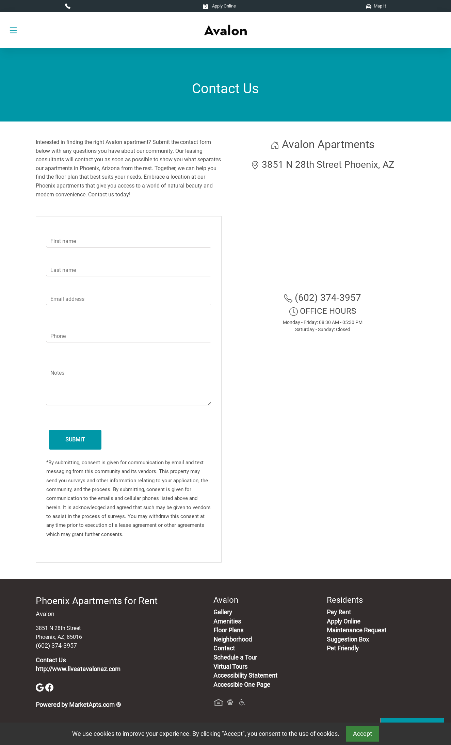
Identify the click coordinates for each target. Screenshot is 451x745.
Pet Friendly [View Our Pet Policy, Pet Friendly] (343, 648)
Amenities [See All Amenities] (227, 621)
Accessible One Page (241, 684)
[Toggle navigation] (13, 30)
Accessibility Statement (245, 675)
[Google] (40, 687)
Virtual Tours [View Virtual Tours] (230, 666)
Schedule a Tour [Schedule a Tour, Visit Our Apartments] (235, 657)
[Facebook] (49, 687)
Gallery (222, 612)
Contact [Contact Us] (224, 648)
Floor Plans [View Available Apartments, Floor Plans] (228, 630)
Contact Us (51, 660)
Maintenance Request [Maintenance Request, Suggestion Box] (356, 630)
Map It (376, 6)
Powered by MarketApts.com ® (78, 704)
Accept (362, 733)
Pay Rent (339, 612)
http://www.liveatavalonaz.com (78, 669)
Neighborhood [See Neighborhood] (232, 639)
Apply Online (219, 6)
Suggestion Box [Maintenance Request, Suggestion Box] (348, 639)
